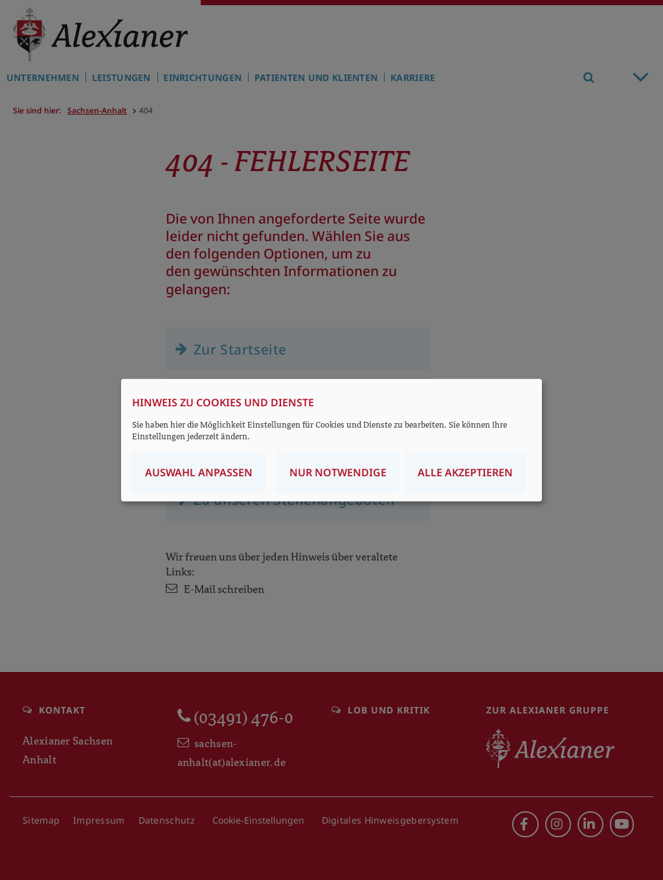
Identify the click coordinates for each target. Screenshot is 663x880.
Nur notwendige (338, 472)
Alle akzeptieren (465, 472)
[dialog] (331, 440)
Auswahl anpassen (199, 472)
